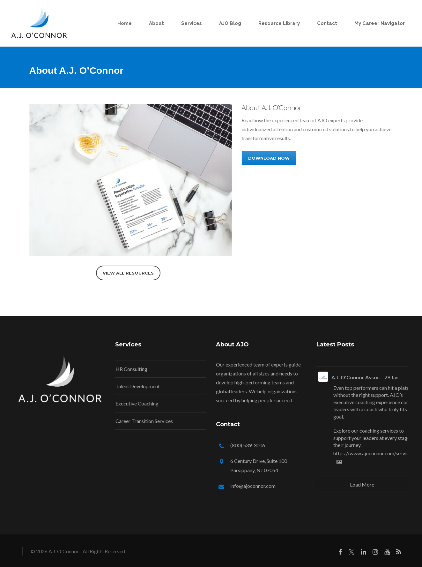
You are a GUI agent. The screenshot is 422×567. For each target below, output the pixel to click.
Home (123, 23)
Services (190, 23)
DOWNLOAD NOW (269, 158)
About (155, 23)
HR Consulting (131, 369)
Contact (326, 23)
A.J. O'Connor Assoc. (356, 377)
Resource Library (278, 23)
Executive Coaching (137, 403)
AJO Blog (229, 23)
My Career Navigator (378, 23)
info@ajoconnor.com (253, 486)
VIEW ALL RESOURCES (128, 273)
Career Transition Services (144, 421)
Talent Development (137, 386)
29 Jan (391, 377)
